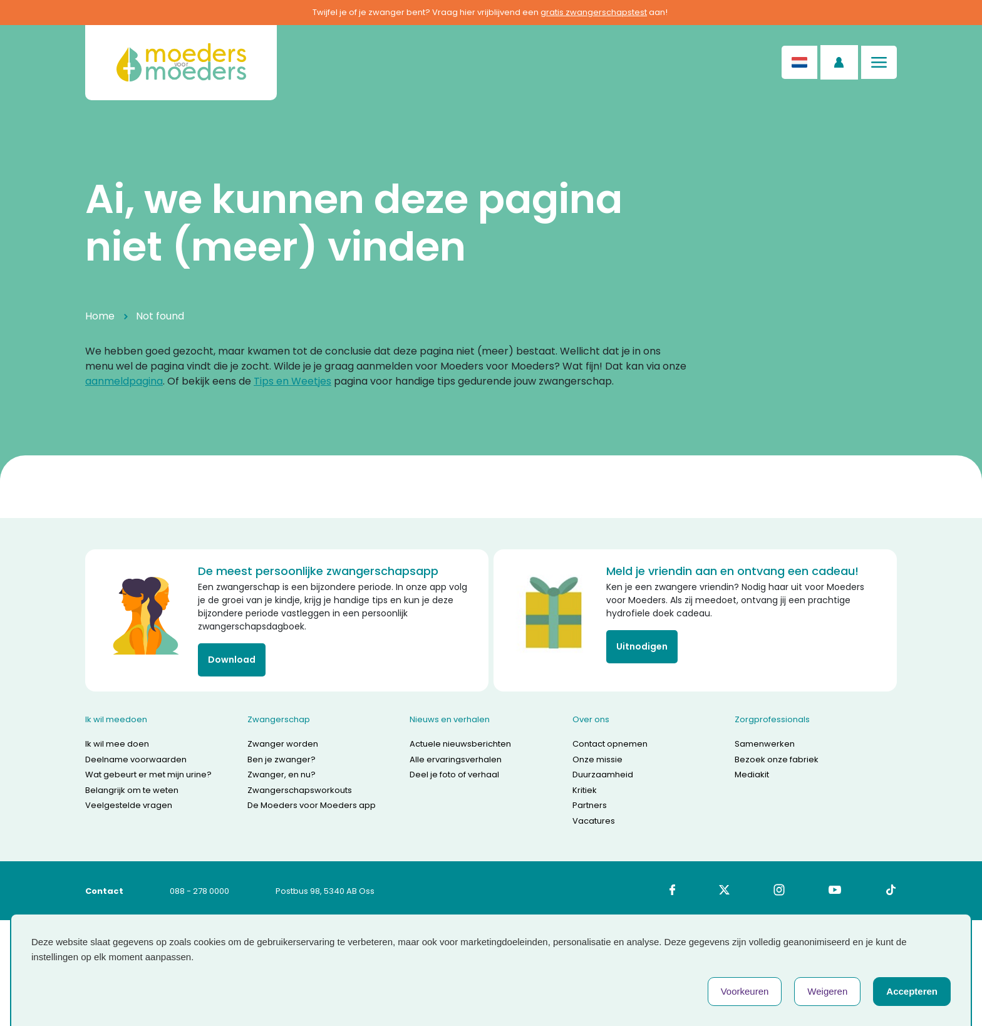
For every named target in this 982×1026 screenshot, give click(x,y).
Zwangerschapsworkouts (299, 790)
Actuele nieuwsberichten (460, 744)
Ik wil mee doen (117, 744)
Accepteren (912, 991)
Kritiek (584, 790)
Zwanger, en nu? (281, 774)
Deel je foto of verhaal (454, 774)
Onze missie (597, 759)
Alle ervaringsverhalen (456, 759)
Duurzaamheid (602, 774)
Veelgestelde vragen (128, 805)
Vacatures (593, 821)
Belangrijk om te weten (131, 790)
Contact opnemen (610, 744)
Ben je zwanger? (281, 759)
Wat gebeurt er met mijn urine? (148, 774)
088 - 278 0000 (199, 891)
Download (232, 659)
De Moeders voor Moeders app (311, 805)
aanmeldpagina (124, 381)
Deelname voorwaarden (136, 759)
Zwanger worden (282, 744)
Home (100, 316)
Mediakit (752, 774)
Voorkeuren (745, 991)
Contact (104, 891)
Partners (589, 805)
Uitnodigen (642, 646)
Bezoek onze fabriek (777, 759)
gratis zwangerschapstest (593, 12)
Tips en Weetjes (292, 381)
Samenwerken (765, 744)
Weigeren (827, 991)
